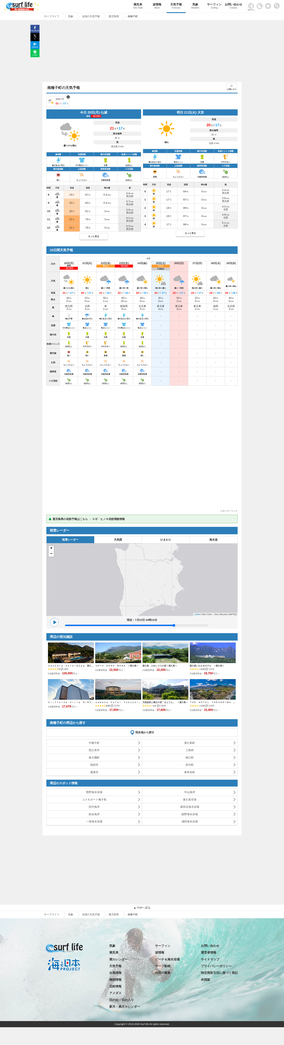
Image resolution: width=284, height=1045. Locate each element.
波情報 (157, 6)
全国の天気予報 (91, 914)
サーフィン (214, 6)
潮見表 (137, 6)
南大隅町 (94, 757)
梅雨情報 (115, 979)
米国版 (205, 979)
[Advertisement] (142, 52)
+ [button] (51, 548)
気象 (195, 6)
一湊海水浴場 (94, 821)
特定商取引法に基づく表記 (219, 973)
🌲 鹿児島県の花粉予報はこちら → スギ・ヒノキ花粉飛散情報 (86, 519)
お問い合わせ (233, 6)
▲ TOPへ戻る (142, 907)
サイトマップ (210, 959)
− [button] (51, 554)
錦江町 (190, 757)
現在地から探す (144, 732)
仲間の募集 (162, 973)
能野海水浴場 (189, 814)
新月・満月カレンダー (124, 1006)
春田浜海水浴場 (189, 806)
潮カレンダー (118, 959)
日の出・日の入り (121, 1000)
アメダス (115, 993)
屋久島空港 (190, 799)
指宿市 (94, 764)
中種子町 (94, 742)
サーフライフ (51, 914)
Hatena (35, 47)
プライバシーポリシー (216, 966)
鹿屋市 (94, 772)
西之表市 (94, 750)
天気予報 (176, 6)
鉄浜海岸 (94, 814)
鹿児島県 (114, 914)
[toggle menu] (278, 5)
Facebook (34, 31)
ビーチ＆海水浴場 (167, 959)
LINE (35, 55)
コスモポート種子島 (94, 799)
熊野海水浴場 (94, 792)
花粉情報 (115, 986)
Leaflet (197, 614)
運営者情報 (208, 952)
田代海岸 (94, 806)
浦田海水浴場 (189, 821)
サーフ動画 (162, 966)
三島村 (190, 750)
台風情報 (115, 973)
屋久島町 (189, 742)
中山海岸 (189, 792)
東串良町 (189, 772)
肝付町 (190, 764)
